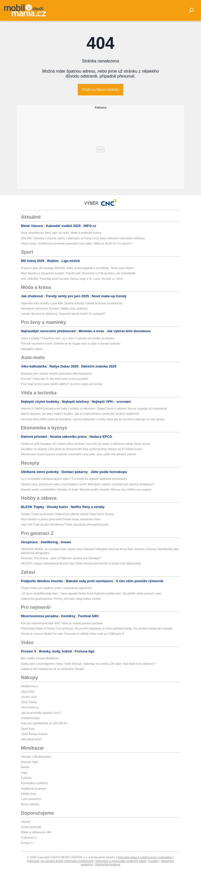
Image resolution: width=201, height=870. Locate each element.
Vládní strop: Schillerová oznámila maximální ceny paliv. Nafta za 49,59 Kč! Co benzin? (76, 243)
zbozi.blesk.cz (30, 707)
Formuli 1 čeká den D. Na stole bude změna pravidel (54, 378)
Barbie (25, 767)
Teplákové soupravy (33, 788)
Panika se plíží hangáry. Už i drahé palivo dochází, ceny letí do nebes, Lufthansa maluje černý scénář (85, 443)
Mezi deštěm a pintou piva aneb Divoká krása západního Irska (60, 519)
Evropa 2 (26, 842)
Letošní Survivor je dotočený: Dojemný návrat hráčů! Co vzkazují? (63, 313)
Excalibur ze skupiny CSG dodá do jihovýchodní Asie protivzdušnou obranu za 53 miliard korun (81, 449)
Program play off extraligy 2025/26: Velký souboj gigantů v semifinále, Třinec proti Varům (77, 268)
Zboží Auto (28, 728)
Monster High (29, 761)
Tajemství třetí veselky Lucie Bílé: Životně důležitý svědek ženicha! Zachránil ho (71, 303)
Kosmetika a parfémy (34, 783)
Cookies (153, 860)
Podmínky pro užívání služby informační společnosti (60, 860)
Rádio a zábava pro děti (36, 832)
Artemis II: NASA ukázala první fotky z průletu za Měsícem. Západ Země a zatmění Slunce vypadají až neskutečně (94, 408)
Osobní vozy (29, 696)
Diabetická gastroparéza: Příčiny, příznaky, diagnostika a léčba (61, 598)
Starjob (25, 821)
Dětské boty (28, 793)
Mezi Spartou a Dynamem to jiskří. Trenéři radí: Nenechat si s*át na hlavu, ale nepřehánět (78, 273)
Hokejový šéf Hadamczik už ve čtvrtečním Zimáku (53, 668)
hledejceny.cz (29, 686)
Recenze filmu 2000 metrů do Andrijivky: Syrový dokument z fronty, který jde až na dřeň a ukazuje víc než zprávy (93, 419)
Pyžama (26, 777)
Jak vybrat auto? (31, 739)
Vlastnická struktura (107, 864)
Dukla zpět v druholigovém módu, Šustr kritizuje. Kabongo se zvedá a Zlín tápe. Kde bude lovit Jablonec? (88, 663)
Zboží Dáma (29, 702)
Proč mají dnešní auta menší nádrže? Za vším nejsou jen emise (61, 384)
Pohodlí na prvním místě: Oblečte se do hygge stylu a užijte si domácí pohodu (70, 343)
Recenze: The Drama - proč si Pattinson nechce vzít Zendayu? (61, 558)
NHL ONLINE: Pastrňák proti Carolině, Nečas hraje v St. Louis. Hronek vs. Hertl (71, 278)
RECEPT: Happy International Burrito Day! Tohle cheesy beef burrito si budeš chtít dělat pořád (81, 563)
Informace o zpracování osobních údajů (121, 860)
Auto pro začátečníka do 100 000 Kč (44, 723)
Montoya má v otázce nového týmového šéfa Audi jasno (56, 373)
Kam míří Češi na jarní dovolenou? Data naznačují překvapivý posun (64, 524)
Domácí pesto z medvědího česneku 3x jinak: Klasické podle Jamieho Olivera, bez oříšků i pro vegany (86, 489)
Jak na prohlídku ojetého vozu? (41, 712)
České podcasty (31, 826)
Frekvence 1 (29, 837)
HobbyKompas (30, 718)
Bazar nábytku (30, 804)
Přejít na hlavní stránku (100, 89)
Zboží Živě (27, 691)
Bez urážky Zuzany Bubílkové (40, 658)
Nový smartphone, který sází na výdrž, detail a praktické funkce (61, 232)
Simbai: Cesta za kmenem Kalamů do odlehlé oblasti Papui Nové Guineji (67, 514)
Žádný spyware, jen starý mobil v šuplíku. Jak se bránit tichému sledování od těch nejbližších (80, 413)
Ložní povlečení (31, 799)
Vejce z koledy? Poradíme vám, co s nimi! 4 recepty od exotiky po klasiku (67, 338)
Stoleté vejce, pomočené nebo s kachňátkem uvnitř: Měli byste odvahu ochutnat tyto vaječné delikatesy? (87, 484)
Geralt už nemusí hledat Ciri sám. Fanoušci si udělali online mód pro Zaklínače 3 (72, 633)
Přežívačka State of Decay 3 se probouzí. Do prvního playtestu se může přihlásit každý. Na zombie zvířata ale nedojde (96, 628)
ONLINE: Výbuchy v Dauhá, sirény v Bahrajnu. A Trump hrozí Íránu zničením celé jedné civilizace (83, 238)
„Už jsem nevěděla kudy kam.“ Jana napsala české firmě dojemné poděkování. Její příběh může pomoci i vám (91, 593)
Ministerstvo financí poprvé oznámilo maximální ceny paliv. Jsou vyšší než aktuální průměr (78, 454)
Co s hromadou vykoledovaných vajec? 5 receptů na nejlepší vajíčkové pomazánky (74, 478)
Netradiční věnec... (33, 349)
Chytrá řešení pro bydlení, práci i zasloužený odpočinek (56, 587)
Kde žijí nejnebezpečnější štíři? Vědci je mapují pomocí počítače (62, 623)
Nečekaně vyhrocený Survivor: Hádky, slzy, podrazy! (54, 308)
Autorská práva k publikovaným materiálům (145, 857)
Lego (24, 772)
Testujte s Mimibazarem (36, 756)
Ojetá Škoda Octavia (34, 733)
